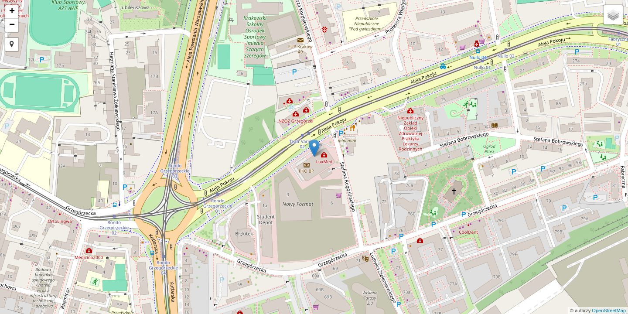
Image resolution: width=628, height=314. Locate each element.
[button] (11, 44)
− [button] (12, 25)
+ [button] (12, 11)
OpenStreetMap (609, 310)
